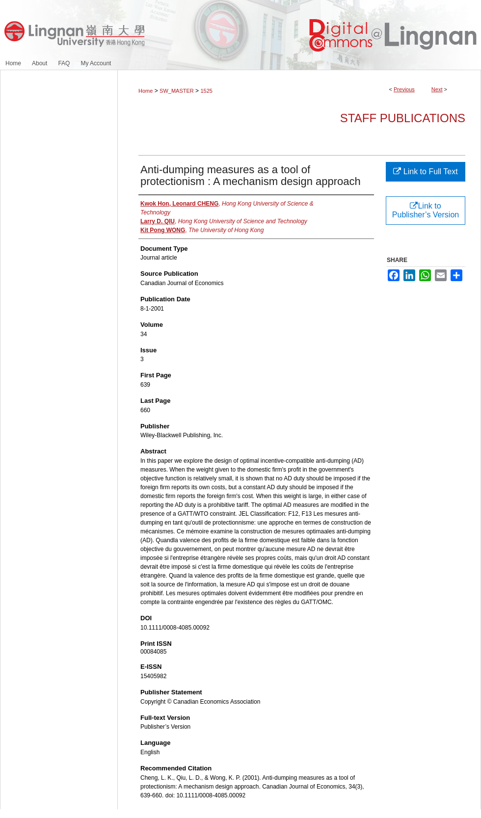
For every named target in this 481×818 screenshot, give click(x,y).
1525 (206, 91)
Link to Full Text (425, 171)
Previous (404, 89)
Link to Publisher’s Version (425, 210)
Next (437, 89)
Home (145, 91)
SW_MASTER (177, 91)
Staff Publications (402, 118)
